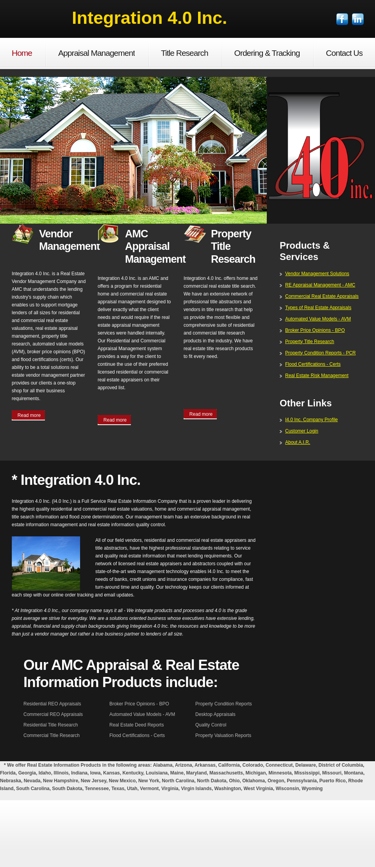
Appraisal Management (96, 52)
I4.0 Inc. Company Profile (311, 419)
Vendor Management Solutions (317, 273)
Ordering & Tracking (267, 52)
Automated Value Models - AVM (318, 319)
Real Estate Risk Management (316, 375)
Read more (29, 415)
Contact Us (344, 52)
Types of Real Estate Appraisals (318, 307)
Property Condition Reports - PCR (320, 353)
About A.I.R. (297, 442)
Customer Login (301, 431)
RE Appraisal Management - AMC (320, 285)
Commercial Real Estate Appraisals (322, 296)
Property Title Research (309, 341)
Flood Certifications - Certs (313, 364)
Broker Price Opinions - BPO (315, 330)
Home (22, 52)
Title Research (184, 52)
